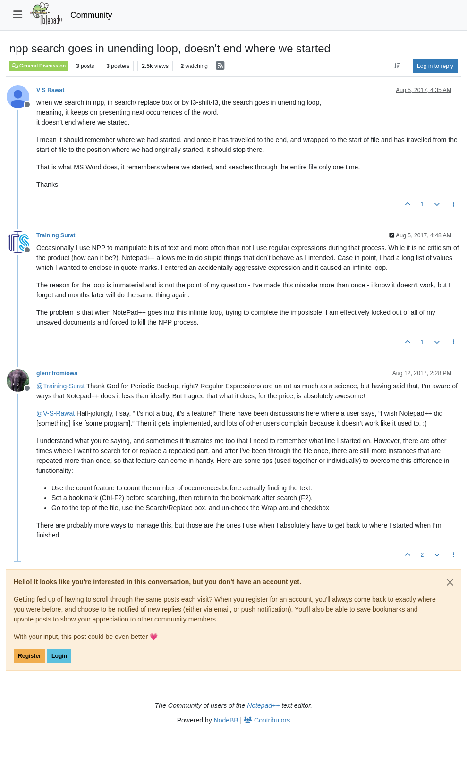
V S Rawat (50, 90)
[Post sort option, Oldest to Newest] (397, 66)
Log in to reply (435, 66)
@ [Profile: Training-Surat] (60, 386)
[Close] (450, 582)
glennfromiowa (56, 373)
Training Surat (55, 235)
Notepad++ (263, 705)
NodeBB (226, 720)
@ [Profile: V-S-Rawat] (55, 413)
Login (59, 656)
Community (91, 15)
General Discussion (39, 65)
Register (29, 656)
